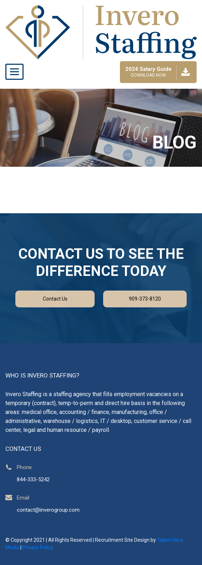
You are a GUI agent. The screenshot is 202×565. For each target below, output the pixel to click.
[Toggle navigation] (14, 72)
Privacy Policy (37, 547)
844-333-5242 (33, 479)
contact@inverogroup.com (48, 510)
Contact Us (55, 299)
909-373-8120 (145, 299)
